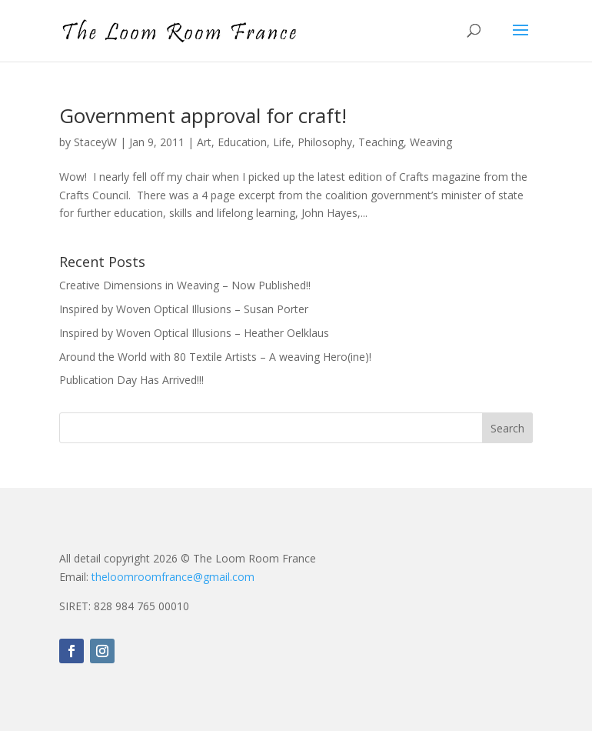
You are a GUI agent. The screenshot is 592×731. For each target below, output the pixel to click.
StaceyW (95, 142)
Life (282, 142)
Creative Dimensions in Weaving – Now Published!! (185, 285)
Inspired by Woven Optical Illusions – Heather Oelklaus (194, 332)
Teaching (381, 142)
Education (242, 142)
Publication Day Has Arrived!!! (131, 379)
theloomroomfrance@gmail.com (172, 576)
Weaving (431, 142)
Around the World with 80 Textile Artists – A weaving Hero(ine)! (215, 356)
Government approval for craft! (203, 115)
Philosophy (325, 142)
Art (204, 142)
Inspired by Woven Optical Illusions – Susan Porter (183, 309)
